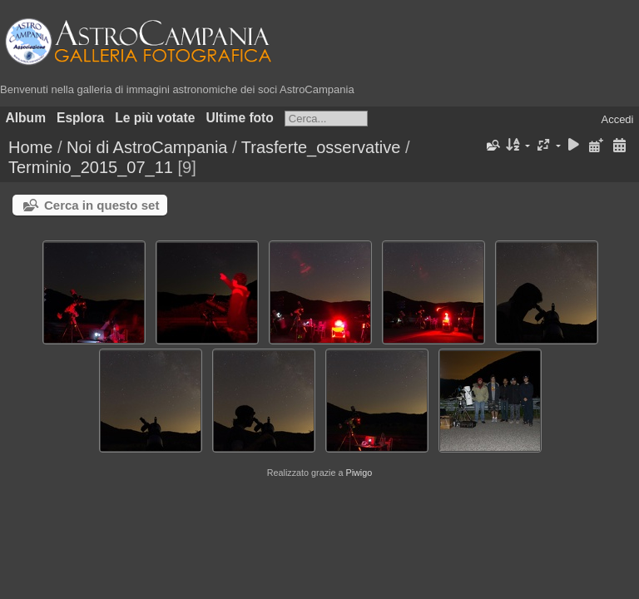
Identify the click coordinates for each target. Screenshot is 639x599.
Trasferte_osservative (321, 147)
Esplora (80, 118)
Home (30, 147)
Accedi (617, 119)
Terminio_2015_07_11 (90, 167)
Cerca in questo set (101, 205)
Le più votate (155, 118)
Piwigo (358, 473)
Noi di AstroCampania (147, 147)
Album (26, 118)
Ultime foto (239, 118)
